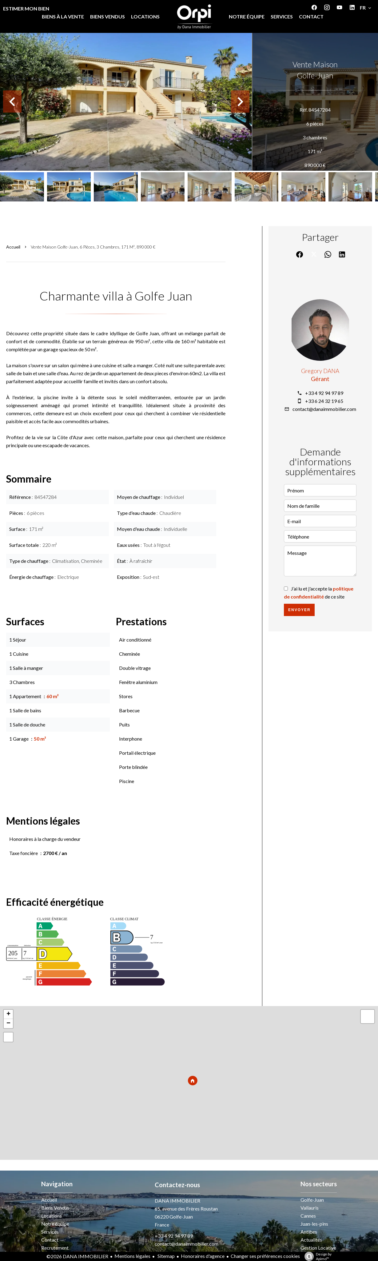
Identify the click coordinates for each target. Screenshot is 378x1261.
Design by (316, 1256)
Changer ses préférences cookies (265, 1256)
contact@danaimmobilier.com (324, 409)
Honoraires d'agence (203, 1256)
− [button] (8, 1023)
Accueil (13, 246)
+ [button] (8, 1014)
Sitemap (166, 1256)
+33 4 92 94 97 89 (324, 393)
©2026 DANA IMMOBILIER (77, 1256)
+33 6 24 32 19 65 (324, 401)
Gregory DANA (320, 371)
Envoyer (299, 610)
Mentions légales (132, 1256)
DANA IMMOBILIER (177, 1200)
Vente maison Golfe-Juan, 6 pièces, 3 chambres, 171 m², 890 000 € (93, 246)
